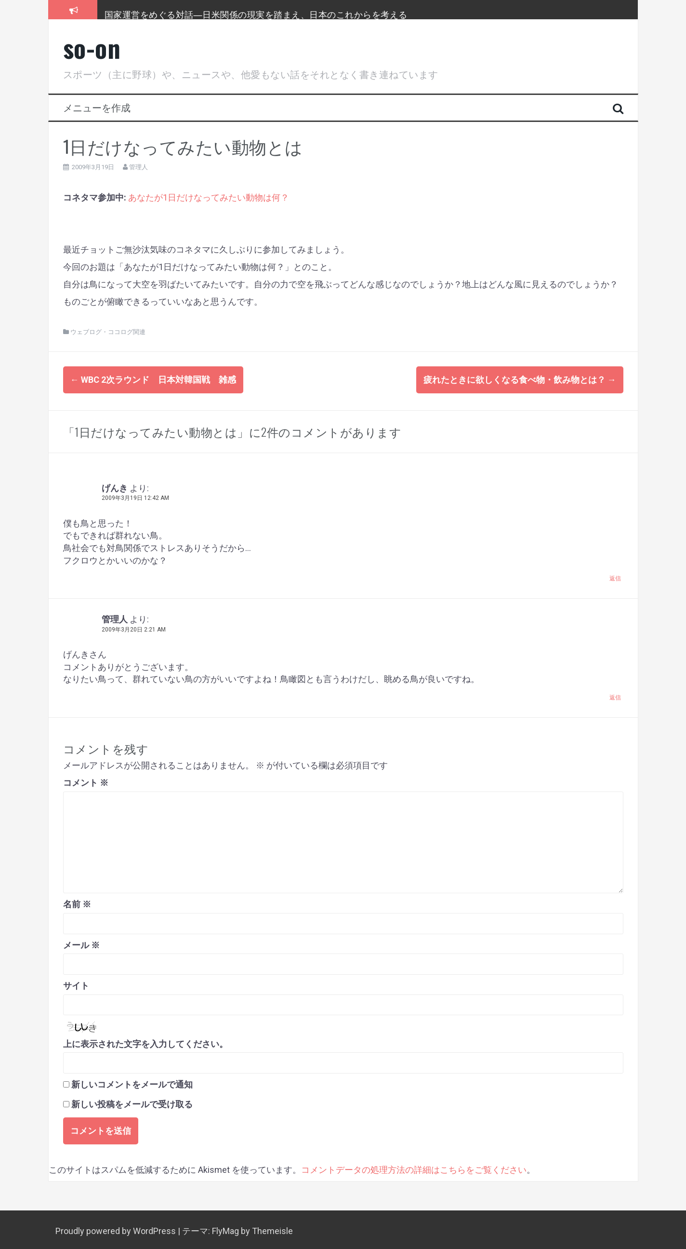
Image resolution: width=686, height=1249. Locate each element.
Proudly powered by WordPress (116, 1228)
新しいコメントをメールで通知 (132, 1081)
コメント (85, 780)
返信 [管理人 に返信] (615, 694)
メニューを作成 (97, 107)
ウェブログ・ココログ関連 (107, 332)
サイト (76, 983)
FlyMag (225, 1228)
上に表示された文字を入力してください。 (145, 1041)
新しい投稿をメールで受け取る (132, 1101)
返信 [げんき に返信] (615, 576)
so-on (92, 47)
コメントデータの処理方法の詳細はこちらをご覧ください (414, 1167)
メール (81, 942)
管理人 (138, 167)
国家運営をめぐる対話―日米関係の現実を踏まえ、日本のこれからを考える (256, 14)
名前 (77, 901)
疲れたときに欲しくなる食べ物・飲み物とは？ (519, 380)
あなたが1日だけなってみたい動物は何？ (208, 197)
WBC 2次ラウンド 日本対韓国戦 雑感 (153, 380)
